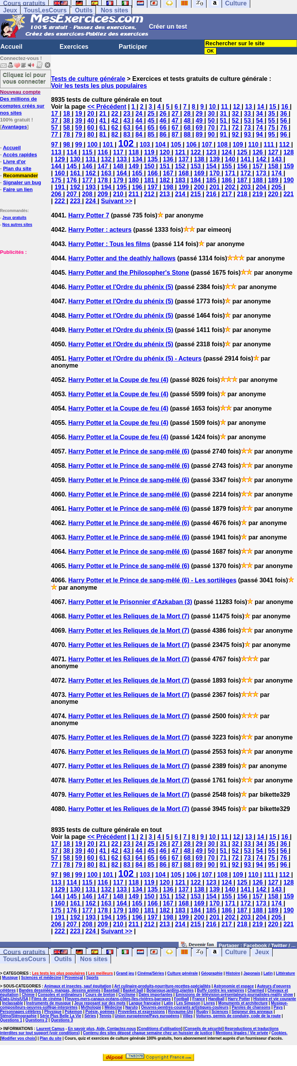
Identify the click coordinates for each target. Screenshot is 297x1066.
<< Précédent (106, 106)
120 (165, 152)
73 (248, 127)
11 (225, 106)
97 (55, 144)
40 (91, 120)
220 (274, 194)
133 (122, 159)
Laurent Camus (50, 1029)
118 (134, 152)
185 (212, 180)
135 (153, 159)
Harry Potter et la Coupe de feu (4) (118, 379)
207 (73, 194)
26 (164, 113)
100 (93, 144)
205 (277, 187)
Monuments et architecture (243, 1003)
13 (249, 106)
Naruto (131, 1007)
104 (161, 144)
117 (119, 152)
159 (288, 166)
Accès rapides (20, 154)
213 (165, 194)
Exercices (74, 46)
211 (134, 194)
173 (262, 173)
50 (212, 120)
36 (284, 113)
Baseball (111, 990)
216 (212, 194)
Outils (83, 10)
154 (212, 166)
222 (61, 201)
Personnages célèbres (20, 1012)
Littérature (285, 973)
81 (103, 134)
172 (247, 173)
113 (57, 152)
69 (200, 127)
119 (150, 152)
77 (55, 134)
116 (103, 152)
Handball (216, 999)
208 (88, 194)
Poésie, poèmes (100, 1012)
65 (151, 127)
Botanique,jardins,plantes (170, 990)
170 (216, 173)
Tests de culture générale (88, 78)
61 (103, 127)
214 (181, 194)
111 (270, 144)
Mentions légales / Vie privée (241, 1033)
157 (259, 166)
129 (61, 159)
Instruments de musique (48, 1003)
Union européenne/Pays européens (147, 1016)
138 (200, 159)
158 (274, 166)
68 (188, 127)
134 (138, 159)
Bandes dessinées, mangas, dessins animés (60, 990)
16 (285, 106)
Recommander (20, 175)
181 (150, 180)
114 (73, 152)
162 (91, 173)
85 (151, 134)
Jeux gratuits (14, 218)
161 (76, 173)
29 (200, 113)
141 (247, 159)
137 (184, 159)
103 (146, 144)
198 (169, 187)
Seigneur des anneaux (252, 1012)
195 (122, 187)
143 (277, 159)
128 (288, 152)
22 (115, 113)
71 (224, 127)
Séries (90, 1016)
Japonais (251, 973)
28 (188, 113)
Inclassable (12, 1003)
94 (260, 134)
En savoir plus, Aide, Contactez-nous (102, 1029)
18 (67, 113)
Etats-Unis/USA (14, 999)
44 (139, 120)
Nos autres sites (17, 224)
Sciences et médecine (41, 977)
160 (61, 173)
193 (91, 187)
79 (79, 134)
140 (231, 159)
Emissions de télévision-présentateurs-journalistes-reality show (234, 994)
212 (150, 194)
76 (284, 127)
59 (79, 127)
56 (284, 120)
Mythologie (91, 1007)
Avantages (14, 127)
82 (115, 134)
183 (181, 180)
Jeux (10, 10)
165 (138, 173)
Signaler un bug (22, 182)
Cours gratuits (24, 952)
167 (169, 173)
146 (88, 166)
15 (273, 106)
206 (57, 194)
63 (127, 127)
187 (243, 180)
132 (107, 159)
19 (79, 113)
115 (88, 152)
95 (272, 134)
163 (107, 173)
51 (224, 120)
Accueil (11, 46)
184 (197, 180)
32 (236, 113)
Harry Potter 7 (88, 215)
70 (212, 127)
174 (277, 173)
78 (67, 134)
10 (213, 106)
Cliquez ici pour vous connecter (24, 77)
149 (134, 166)
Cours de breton (100, 994)
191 (61, 187)
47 (176, 120)
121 (181, 152)
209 (103, 194)
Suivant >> (116, 201)
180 (134, 180)
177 (88, 180)
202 (231, 187)
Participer (133, 46)
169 (200, 173)
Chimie (28, 994)
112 (285, 144)
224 (91, 201)
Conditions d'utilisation (159, 1029)
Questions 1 (11, 1020)
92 (236, 134)
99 (79, 144)
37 (55, 120)
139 (216, 159)
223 (76, 201)
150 (150, 166)
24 (139, 113)
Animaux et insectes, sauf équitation (77, 986)
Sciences (220, 1012)
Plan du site (17, 168)
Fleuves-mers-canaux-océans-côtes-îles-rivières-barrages (118, 999)
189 (274, 180)
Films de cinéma (46, 999)
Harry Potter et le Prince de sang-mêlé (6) (128, 451)
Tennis (105, 1016)
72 (236, 127)
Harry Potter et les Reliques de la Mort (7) (128, 616)
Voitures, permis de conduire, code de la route (238, 1016)
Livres (209, 1003)
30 (212, 113)
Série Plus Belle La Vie (60, 1016)
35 (272, 113)
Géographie (212, 973)
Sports (92, 977)
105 (177, 144)
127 (274, 152)
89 (200, 134)
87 (176, 134)
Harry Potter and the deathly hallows (121, 258)
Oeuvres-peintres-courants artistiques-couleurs (185, 1007)
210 (119, 194)
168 (184, 173)
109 (239, 144)
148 (119, 166)
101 (109, 144)
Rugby (202, 1012)
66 (164, 127)
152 (181, 166)
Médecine (113, 1007)
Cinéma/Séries (150, 973)
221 (288, 194)
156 (243, 166)
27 (176, 113)
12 (237, 106)
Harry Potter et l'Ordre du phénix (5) (120, 287)
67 (176, 127)
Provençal (74, 977)
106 (192, 144)
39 (79, 120)
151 (165, 166)
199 (184, 187)
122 (197, 152)
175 (57, 180)
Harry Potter (239, 999)
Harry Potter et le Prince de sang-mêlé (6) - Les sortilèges (152, 580)
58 (67, 127)
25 (151, 113)
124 (228, 152)
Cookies (279, 1033)
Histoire (233, 973)
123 (212, 152)
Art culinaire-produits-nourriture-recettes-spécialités (162, 986)
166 (153, 173)
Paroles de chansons (251, 1007)
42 (115, 120)
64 (139, 127)
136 (169, 159)
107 (208, 144)
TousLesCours (45, 10)
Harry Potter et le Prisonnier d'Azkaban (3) (130, 602)
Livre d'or (14, 161)
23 (127, 113)
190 (288, 180)
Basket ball (133, 990)
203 (247, 187)
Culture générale (182, 973)
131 (91, 159)
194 (107, 187)
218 (243, 194)
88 (188, 134)
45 (151, 120)
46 (164, 120)
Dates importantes (155, 994)
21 (103, 113)
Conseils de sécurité (203, 1029)
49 (200, 120)
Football (181, 999)
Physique (52, 1012)
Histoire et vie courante (274, 999)
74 (260, 127)
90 (212, 134)
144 (57, 166)
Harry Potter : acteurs (99, 229)
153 (197, 166)
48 (188, 120)
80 (91, 134)
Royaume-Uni (180, 1012)
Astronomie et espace (233, 986)
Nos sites (114, 10)
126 (259, 152)
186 (228, 180)
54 (260, 120)
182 (165, 180)
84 (139, 134)
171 (231, 173)
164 (122, 173)
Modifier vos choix (18, 1038)
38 (67, 120)
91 (224, 134)
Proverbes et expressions (141, 1012)
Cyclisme (126, 994)
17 (55, 113)
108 (223, 144)
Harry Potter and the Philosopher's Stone (128, 272)
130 (76, 159)
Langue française (144, 1003)
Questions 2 (37, 1020)
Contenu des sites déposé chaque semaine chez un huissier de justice (147, 1033)
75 (272, 127)
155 (228, 166)
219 (259, 194)
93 (248, 134)
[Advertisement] (23, 294)
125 (243, 152)
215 (197, 194)
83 (127, 134)
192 (76, 187)
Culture (236, 952)
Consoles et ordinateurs (60, 994)
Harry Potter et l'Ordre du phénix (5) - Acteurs (134, 358)
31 (224, 113)
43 (127, 120)
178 (103, 180)
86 (164, 134)
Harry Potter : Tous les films (109, 244)
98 (67, 144)
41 (103, 120)
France (198, 999)
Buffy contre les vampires (220, 990)
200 (200, 187)
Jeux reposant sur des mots (100, 1003)
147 (103, 166)
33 (248, 113)
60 (91, 127)
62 (115, 127)
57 (55, 127)
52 (236, 120)
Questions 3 (62, 1020)
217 (228, 194)
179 (119, 180)
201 (216, 187)
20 (91, 113)
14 (261, 106)
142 (262, 159)
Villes (188, 1016)
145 (73, 166)
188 (259, 180)
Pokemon (73, 1012)
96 (284, 134)
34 (260, 113)
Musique (10, 977)
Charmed (256, 990)
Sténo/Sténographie (18, 1016)
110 (254, 144)
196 (138, 187)
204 (262, 187)
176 (73, 180)
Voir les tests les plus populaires (99, 85)
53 (248, 120)
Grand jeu (125, 973)
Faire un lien (18, 189)
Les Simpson (188, 1003)
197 (153, 187)
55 (272, 120)
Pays (278, 1007)
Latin (268, 973)
